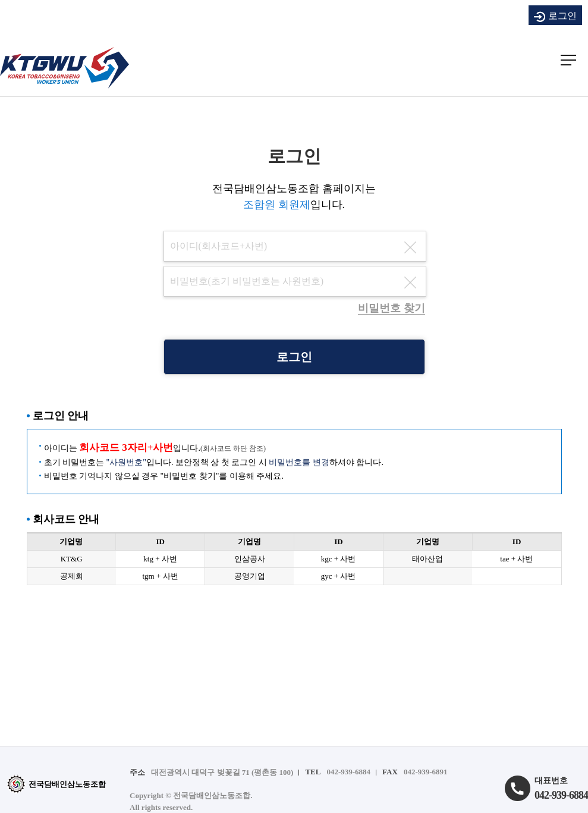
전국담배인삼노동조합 (56, 784)
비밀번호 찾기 (391, 308)
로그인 (555, 17)
